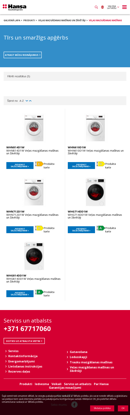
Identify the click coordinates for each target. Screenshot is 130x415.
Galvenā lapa (12, 20)
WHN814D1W (15, 147)
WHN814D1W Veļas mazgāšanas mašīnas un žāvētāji (32, 152)
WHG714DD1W (78, 211)
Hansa (14, 7)
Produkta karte (49, 165)
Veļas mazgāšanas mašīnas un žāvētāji (62, 20)
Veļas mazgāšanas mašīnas (105, 20)
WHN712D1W (15, 211)
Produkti (29, 20)
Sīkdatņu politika (102, 408)
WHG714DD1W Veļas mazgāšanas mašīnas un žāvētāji (95, 216)
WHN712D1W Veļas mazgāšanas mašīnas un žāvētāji (32, 216)
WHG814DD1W (16, 275)
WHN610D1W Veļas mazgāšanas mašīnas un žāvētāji (96, 152)
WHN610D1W (77, 147)
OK (123, 408)
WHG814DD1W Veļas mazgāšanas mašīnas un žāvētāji (33, 280)
